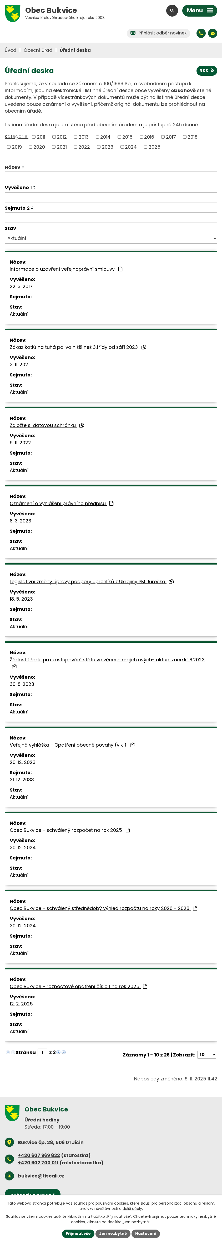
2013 (84, 137)
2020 (39, 147)
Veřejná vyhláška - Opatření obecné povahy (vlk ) (72, 745)
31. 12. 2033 (22, 779)
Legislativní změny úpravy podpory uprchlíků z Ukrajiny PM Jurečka (92, 581)
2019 (17, 147)
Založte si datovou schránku (47, 425)
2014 (105, 137)
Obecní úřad (38, 50)
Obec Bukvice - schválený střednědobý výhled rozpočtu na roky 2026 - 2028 (103, 908)
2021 (62, 147)
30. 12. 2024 (23, 847)
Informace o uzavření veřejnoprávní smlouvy (66, 269)
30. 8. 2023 (22, 684)
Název (12, 167)
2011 (41, 137)
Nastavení (145, 1233)
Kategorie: (16, 136)
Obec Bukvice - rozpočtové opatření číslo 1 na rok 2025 (78, 986)
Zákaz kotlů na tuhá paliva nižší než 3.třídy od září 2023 (78, 347)
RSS (206, 70)
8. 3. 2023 (20, 520)
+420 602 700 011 (38, 1162)
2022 (84, 147)
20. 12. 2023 (23, 762)
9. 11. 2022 (20, 442)
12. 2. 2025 (21, 1003)
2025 (154, 147)
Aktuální (19, 314)
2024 (131, 147)
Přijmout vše (78, 1233)
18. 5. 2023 (21, 599)
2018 (193, 137)
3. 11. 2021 (19, 364)
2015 (127, 137)
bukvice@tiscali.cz (41, 1175)
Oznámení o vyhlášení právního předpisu (61, 503)
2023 (107, 147)
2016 (149, 137)
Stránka (26, 1052)
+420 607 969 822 (39, 1155)
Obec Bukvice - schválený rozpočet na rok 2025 (70, 830)
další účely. (133, 1208)
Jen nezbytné (113, 1233)
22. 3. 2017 (21, 286)
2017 (171, 137)
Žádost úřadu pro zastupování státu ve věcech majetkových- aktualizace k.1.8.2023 (107, 662)
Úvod (10, 50)
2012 (62, 137)
